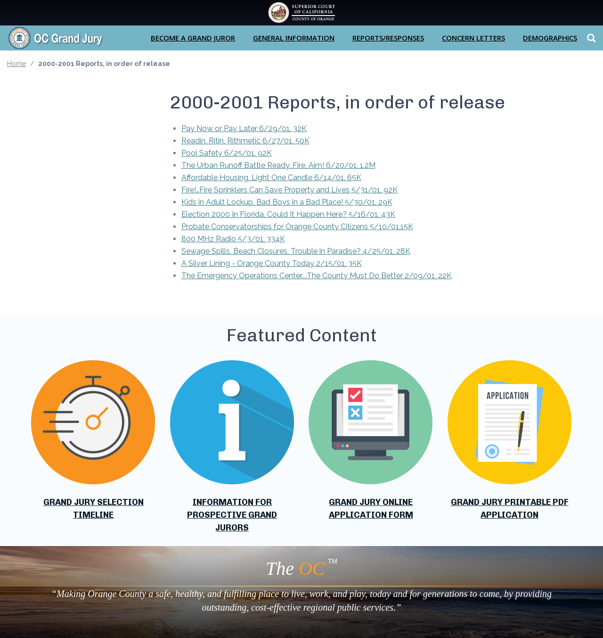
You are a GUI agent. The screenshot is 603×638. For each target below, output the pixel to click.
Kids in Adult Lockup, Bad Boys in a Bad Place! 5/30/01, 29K (286, 202)
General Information (293, 37)
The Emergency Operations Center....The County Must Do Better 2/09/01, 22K (316, 275)
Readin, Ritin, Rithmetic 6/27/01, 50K (245, 140)
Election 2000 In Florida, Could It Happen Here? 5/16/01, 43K (288, 214)
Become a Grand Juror (193, 37)
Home (16, 63)
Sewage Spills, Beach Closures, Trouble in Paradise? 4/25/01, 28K (295, 251)
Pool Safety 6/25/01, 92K (226, 153)
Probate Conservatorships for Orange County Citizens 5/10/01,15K (297, 226)
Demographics (550, 37)
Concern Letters (473, 37)
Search (590, 37)
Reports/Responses (388, 37)
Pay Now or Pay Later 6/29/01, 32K (244, 128)
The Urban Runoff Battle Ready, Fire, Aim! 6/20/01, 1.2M (278, 165)
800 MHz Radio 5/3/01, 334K (233, 238)
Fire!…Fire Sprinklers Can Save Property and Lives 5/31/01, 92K (289, 189)
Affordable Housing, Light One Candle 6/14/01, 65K (271, 177)
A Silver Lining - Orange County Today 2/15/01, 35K (271, 263)
